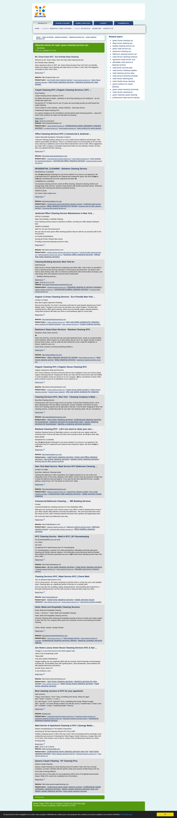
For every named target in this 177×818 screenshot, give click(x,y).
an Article (85, 28)
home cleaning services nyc (52, 602)
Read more (40, 73)
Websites (54, 28)
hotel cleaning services (71, 638)
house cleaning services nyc (65, 569)
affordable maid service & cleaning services (122, 63)
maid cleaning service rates (123, 73)
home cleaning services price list (63, 754)
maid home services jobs (122, 68)
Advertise (96, 28)
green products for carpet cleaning (89, 128)
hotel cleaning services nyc (54, 638)
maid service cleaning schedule (125, 76)
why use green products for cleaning (82, 322)
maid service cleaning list (123, 92)
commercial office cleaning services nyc (59, 159)
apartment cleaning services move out (48, 718)
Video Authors (65, 28)
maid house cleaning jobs (123, 79)
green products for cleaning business (48, 324)
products (42, 23)
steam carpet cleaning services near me (80, 789)
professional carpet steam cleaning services (64, 787)
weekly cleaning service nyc (124, 46)
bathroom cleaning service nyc (56, 492)
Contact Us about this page (74, 804)
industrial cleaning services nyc (56, 287)
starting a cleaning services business (74, 424)
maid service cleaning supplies (77, 492)
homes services (83, 23)
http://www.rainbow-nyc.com (52, 201)
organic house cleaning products (77, 390)
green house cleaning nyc (123, 40)
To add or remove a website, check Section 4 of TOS (54, 806)
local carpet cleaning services (75, 791)
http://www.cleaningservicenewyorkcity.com (57, 284)
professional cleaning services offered (59, 640)
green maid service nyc (122, 49)
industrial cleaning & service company (84, 287)
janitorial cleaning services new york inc (50, 255)
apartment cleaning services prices (75, 718)
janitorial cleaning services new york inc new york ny (62, 252)
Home (37, 28)
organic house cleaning (56, 392)
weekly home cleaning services (85, 459)
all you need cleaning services (60, 567)
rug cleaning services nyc (51, 128)
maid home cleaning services (60, 457)
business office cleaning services (78, 254)
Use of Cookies (56, 804)
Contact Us (108, 28)
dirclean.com (40, 16)
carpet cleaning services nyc (55, 126)
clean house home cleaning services (76, 684)
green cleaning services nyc (82, 80)
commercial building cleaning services (71, 289)
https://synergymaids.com (51, 749)
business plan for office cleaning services (49, 461)
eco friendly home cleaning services (59, 80)
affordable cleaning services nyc (45, 569)
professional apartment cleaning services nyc (60, 716)
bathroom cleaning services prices (79, 527)
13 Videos (45, 50)
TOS (47, 804)
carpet (103, 23)
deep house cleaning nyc (123, 43)
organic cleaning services (90, 324)
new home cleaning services (61, 82)
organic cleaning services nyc (56, 322)
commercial (123, 23)
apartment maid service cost (124, 59)
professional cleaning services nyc (86, 754)
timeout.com (46, 714)
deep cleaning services (65, 360)
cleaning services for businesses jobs (66, 422)
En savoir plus (133, 814)
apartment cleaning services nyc (85, 716)
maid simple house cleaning (124, 81)
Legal (41, 804)
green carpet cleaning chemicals (125, 89)
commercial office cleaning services (69, 161)
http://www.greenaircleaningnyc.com (54, 156)
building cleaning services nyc (44, 289)
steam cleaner (63, 23)
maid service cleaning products (125, 57)
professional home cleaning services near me (67, 751)
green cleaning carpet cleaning (125, 95)
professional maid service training (126, 98)
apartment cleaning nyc (122, 51)
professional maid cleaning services (65, 494)
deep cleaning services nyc (87, 357)
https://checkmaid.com (50, 597)
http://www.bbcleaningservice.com (54, 319)
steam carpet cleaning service (48, 791)
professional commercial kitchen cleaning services (64, 204)
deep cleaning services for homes (62, 206)
